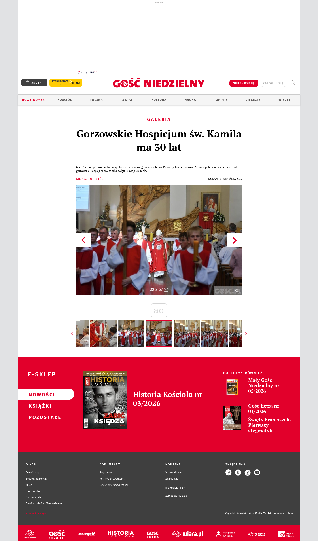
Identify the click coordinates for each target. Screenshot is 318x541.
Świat (127, 97)
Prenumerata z (60, 80)
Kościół (64, 97)
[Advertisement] (159, 37)
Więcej (284, 97)
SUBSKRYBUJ (244, 80)
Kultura (159, 97)
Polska (96, 97)
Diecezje (253, 97)
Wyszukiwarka (293, 80)
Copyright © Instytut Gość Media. (244, 510)
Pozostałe (39, 414)
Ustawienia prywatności (114, 482)
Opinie (221, 97)
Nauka (190, 97)
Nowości (39, 391)
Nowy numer (33, 97)
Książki (39, 403)
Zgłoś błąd (36, 511)
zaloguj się (273, 80)
